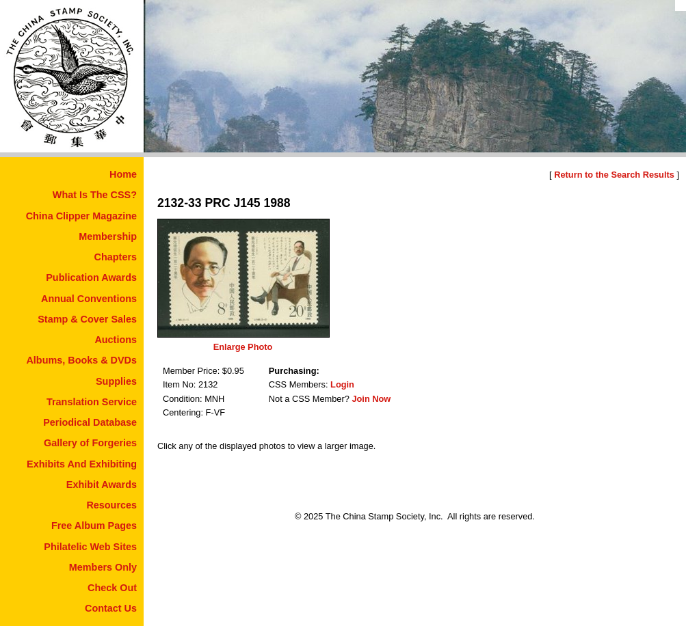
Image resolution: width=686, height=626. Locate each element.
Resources (111, 505)
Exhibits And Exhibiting (82, 464)
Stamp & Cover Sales (87, 319)
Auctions (115, 339)
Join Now (371, 399)
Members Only (103, 567)
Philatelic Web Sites (90, 546)
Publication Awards (91, 277)
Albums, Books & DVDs (81, 360)
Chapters (115, 256)
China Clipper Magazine (81, 215)
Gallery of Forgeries (90, 442)
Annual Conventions (89, 298)
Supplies (116, 381)
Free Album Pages (94, 525)
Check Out (112, 587)
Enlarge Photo (243, 347)
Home (123, 174)
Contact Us (111, 608)
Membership (108, 236)
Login (342, 384)
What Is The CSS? (95, 194)
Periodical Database (90, 422)
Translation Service (92, 401)
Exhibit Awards (101, 484)
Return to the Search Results (614, 174)
